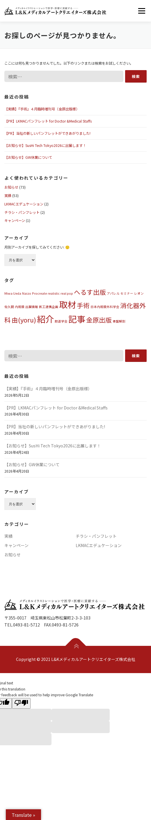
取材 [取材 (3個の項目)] (67, 304)
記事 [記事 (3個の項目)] (76, 319)
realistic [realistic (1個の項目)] (54, 293)
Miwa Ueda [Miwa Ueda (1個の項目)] (12, 293)
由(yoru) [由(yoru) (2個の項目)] (24, 319)
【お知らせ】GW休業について (28, 157)
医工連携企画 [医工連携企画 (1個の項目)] (48, 307)
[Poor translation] (21, 703)
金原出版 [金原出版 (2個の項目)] (99, 319)
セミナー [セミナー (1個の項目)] (126, 293)
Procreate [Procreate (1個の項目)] (39, 293)
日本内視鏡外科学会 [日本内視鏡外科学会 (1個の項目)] (104, 307)
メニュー (141, 10)
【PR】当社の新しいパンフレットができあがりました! (47, 133)
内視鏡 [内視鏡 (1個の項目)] (19, 307)
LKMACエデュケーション (23, 204)
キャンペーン (14, 220)
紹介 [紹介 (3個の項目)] (45, 319)
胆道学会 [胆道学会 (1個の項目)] (61, 321)
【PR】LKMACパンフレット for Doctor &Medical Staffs (48, 121)
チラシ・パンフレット (22, 212)
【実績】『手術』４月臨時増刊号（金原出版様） (41, 109)
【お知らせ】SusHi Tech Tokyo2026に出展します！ (45, 145)
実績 (7, 195)
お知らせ (11, 187)
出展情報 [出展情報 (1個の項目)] (31, 307)
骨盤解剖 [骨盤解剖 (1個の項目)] (119, 321)
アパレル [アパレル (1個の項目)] (113, 293)
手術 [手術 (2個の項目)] (83, 305)
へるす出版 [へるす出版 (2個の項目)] (90, 291)
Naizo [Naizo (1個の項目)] (26, 293)
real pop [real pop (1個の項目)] (67, 293)
